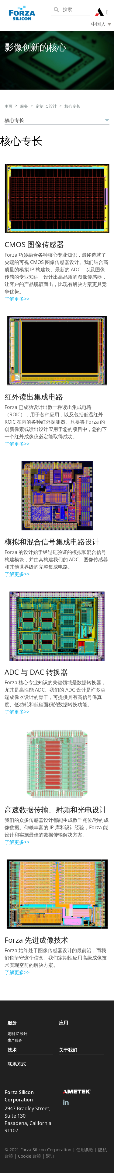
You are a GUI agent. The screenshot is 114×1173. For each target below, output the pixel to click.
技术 (12, 1050)
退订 (50, 1156)
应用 (63, 1022)
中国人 (98, 24)
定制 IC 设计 (46, 106)
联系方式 (17, 1064)
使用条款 (84, 1150)
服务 (24, 106)
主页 (8, 106)
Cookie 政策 (29, 1156)
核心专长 (72, 106)
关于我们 (68, 1050)
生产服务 (15, 1040)
